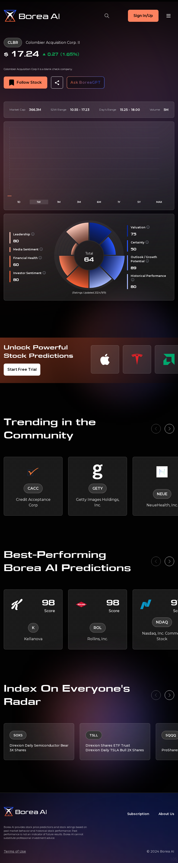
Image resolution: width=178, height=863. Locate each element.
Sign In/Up (143, 15)
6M (99, 202)
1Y (119, 202)
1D (18, 202)
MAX (159, 202)
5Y (139, 202)
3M (79, 202)
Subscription (138, 814)
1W (39, 202)
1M (58, 202)
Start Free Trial (22, 369)
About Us (166, 814)
